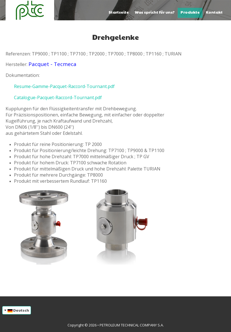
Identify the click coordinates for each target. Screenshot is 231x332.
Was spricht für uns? (155, 12)
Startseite (119, 12)
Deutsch (16, 310)
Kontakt (214, 12)
